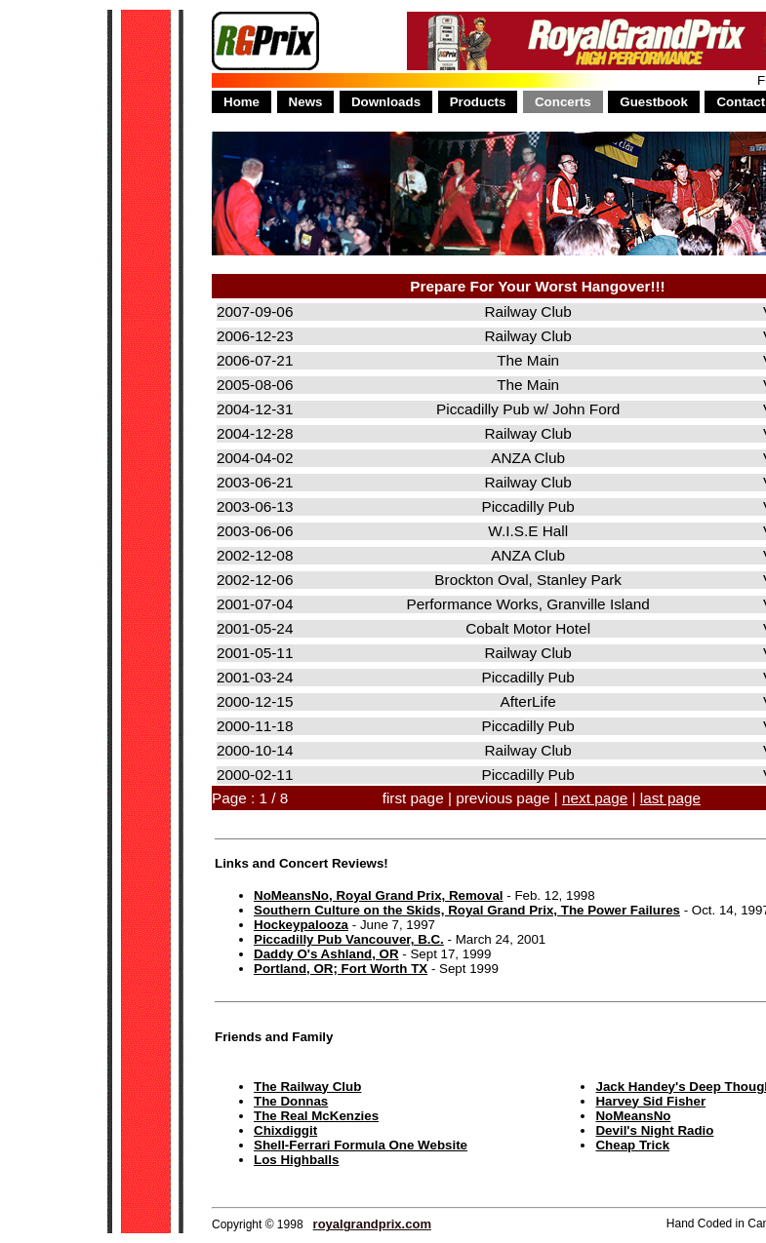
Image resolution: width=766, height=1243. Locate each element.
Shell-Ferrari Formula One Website (360, 1145)
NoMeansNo (632, 1115)
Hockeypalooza (301, 924)
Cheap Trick (632, 1145)
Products (478, 102)
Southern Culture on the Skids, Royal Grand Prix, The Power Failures (467, 910)
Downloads (386, 102)
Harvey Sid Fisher (650, 1101)
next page (594, 798)
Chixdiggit (285, 1130)
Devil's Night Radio (654, 1130)
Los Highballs (296, 1159)
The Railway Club (307, 1086)
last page (670, 798)
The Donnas (291, 1101)
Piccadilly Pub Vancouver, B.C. (349, 939)
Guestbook (654, 102)
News (306, 102)
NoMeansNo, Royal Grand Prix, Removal (379, 895)
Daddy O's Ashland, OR (326, 954)
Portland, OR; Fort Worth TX (340, 968)
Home (241, 102)
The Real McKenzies (316, 1115)
